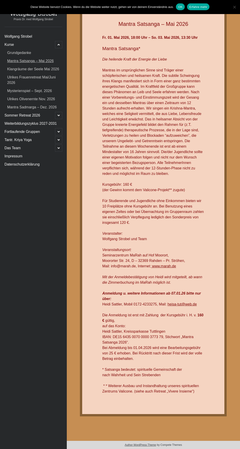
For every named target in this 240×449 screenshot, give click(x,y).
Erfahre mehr (198, 7)
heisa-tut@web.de (182, 304)
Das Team (13, 148)
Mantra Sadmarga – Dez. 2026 (32, 107)
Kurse (9, 44)
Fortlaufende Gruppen (22, 132)
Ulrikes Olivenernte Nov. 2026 (31, 99)
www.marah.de (164, 266)
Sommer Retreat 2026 (22, 115)
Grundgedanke (19, 53)
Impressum (13, 156)
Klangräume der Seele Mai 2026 (33, 69)
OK (180, 7)
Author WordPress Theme (140, 445)
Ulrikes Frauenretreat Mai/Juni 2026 (31, 80)
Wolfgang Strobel (33, 14)
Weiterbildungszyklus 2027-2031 (31, 123)
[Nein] (234, 7)
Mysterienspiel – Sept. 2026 (29, 91)
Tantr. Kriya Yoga (18, 140)
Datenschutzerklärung (22, 164)
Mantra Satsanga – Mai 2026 (30, 61)
